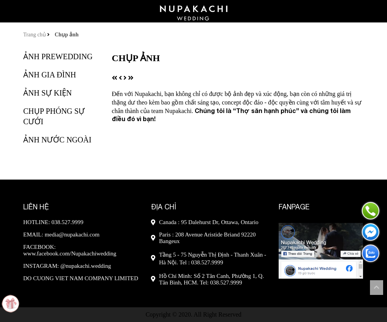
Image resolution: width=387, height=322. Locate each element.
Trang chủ (35, 35)
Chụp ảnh (67, 35)
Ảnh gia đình (49, 74)
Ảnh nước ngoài (57, 139)
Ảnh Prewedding (57, 56)
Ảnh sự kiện (47, 93)
